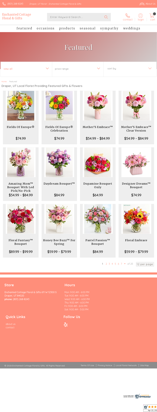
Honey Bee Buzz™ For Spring (59, 242)
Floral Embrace (136, 240)
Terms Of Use (87, 334)
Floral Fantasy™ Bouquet (21, 242)
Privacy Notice (105, 334)
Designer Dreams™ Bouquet (136, 185)
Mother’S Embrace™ (98, 127)
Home (4, 81)
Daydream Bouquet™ (59, 183)
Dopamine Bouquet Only (97, 185)
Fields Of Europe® (21, 127)
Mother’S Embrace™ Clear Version (136, 128)
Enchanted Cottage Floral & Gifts (16, 16)
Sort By (112, 68)
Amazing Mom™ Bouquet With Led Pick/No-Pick (20, 187)
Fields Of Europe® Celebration (59, 128)
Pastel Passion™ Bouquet (98, 242)
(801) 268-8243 (15, 3)
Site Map (144, 334)
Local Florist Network (126, 334)
